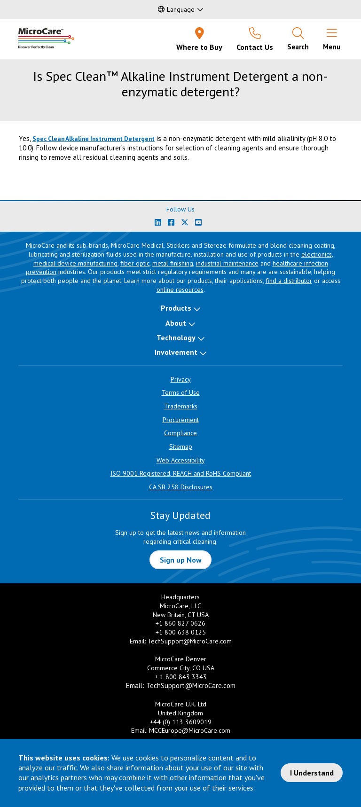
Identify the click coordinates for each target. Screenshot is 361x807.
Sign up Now (181, 559)
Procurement (181, 419)
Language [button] (176, 9)
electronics (316, 254)
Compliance (180, 433)
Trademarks (180, 406)
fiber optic (134, 263)
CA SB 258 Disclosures (180, 487)
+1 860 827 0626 (180, 623)
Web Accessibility (181, 460)
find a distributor (289, 280)
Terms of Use (181, 392)
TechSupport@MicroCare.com (190, 641)
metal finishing (172, 263)
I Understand (312, 772)
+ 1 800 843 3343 (181, 677)
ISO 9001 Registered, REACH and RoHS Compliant (180, 473)
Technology (176, 337)
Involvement (176, 352)
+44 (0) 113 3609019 (181, 722)
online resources (180, 289)
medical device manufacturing (75, 263)
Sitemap (180, 446)
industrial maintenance (227, 263)
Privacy (181, 379)
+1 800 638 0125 (181, 632)
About (175, 323)
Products (176, 308)
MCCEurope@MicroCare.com (189, 730)
